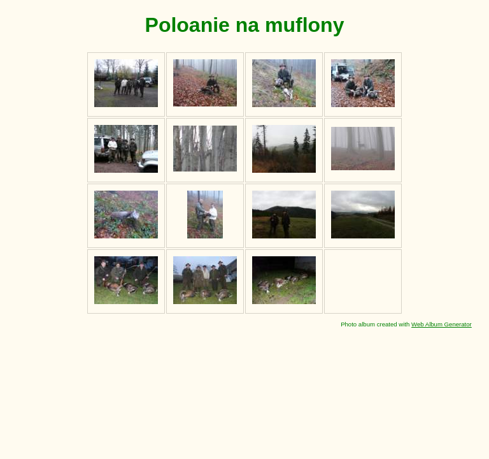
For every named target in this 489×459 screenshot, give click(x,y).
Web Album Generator (441, 324)
